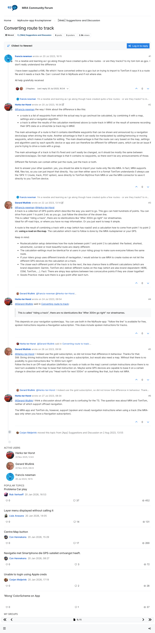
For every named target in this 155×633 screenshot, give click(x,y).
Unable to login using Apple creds (25, 574)
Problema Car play (15, 489)
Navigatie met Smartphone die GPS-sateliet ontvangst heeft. (42, 553)
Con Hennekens (18, 537)
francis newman (23, 56)
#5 (149, 349)
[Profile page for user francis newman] (8, 59)
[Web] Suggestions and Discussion (34, 35)
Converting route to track (55, 303)
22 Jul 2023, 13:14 (51, 202)
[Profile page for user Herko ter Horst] (8, 107)
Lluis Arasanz (16, 516)
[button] (4, 629)
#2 (149, 104)
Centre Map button (16, 531)
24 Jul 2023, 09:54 (52, 299)
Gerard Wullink (23, 202)
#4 (149, 299)
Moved (9, 35)
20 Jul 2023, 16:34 (51, 104)
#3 (149, 202)
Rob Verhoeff (16, 494)
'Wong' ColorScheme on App (22, 595)
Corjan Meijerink (28, 432)
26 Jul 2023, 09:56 (51, 349)
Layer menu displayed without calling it (28, 510)
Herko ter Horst (23, 104)
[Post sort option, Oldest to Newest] (19, 45)
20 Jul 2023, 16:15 (52, 56)
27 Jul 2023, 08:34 (51, 395)
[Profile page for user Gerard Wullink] (8, 205)
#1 (150, 56)
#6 (149, 395)
